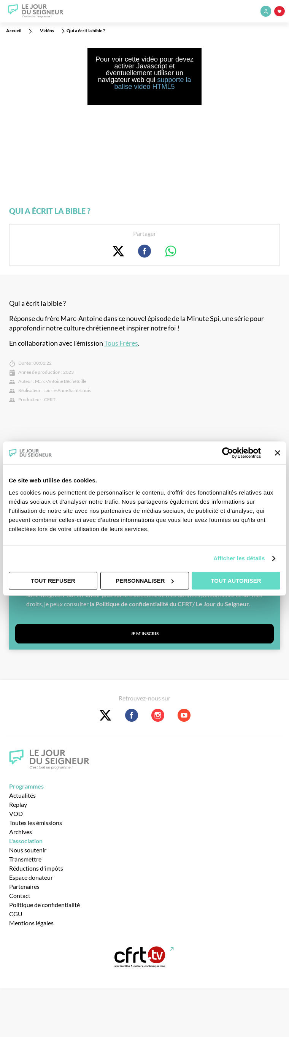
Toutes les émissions (35, 822)
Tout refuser (53, 580)
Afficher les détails (239, 558)
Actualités (22, 795)
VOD (16, 813)
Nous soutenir (27, 850)
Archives (20, 831)
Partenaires (24, 886)
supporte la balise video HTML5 (152, 83)
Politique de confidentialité (44, 904)
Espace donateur (31, 877)
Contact (19, 895)
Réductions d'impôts (36, 868)
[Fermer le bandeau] (277, 452)
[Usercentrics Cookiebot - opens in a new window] (227, 452)
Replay (18, 804)
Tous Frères (121, 343)
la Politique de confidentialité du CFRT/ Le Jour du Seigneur (169, 603)
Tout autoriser (236, 580)
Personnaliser (145, 580)
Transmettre (25, 859)
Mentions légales (31, 922)
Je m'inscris (145, 633)
